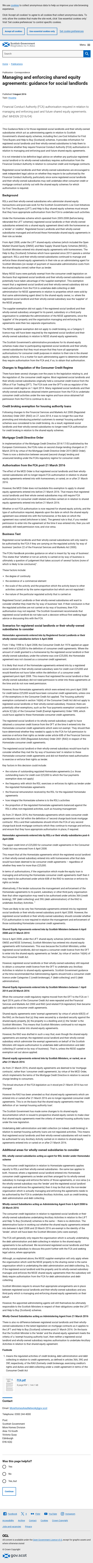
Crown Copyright (60, 1520)
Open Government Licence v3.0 (47, 1540)
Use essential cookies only (42, 31)
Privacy (28, 1526)
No (9, 1473)
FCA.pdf (21, 1380)
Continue (9, 1491)
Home (5, 64)
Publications (17, 64)
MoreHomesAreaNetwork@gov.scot (28, 1408)
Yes (10, 1466)
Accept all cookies (13, 31)
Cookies (44, 1520)
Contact (33, 1520)
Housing (12, 98)
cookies (15, 5)
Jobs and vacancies (11, 1526)
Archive (21, 1520)
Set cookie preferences (72, 31)
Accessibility (8, 1520)
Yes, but (12, 1481)
